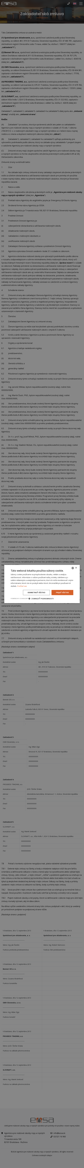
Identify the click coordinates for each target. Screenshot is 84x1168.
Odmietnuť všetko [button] (36, 592)
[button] (41, 598)
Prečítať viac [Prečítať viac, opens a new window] (22, 586)
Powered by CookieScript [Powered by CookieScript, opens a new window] (20, 598)
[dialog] (42, 584)
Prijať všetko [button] (62, 592)
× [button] (76, 568)
